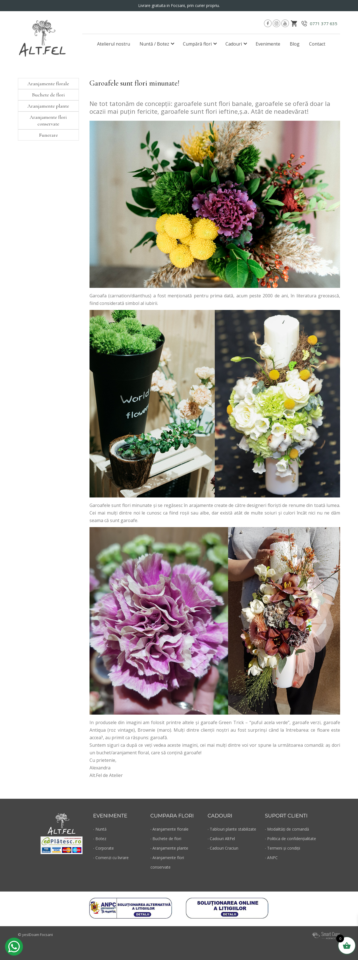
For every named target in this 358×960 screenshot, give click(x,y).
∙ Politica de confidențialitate (290, 838)
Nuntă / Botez (154, 44)
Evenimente (268, 44)
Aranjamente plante (48, 106)
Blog (295, 44)
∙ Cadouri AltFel (221, 838)
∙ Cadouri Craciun (223, 848)
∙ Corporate (103, 848)
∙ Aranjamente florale (169, 829)
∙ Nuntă (100, 829)
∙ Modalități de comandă (287, 829)
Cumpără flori (197, 44)
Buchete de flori (48, 95)
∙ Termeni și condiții (282, 848)
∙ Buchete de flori (166, 838)
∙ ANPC (271, 857)
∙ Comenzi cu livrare (111, 857)
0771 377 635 (323, 23)
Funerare (48, 135)
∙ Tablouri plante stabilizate (232, 829)
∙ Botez (99, 838)
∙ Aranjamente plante (169, 848)
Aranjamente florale (48, 83)
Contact (317, 44)
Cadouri (233, 44)
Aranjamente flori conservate (48, 120)
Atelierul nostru (113, 44)
